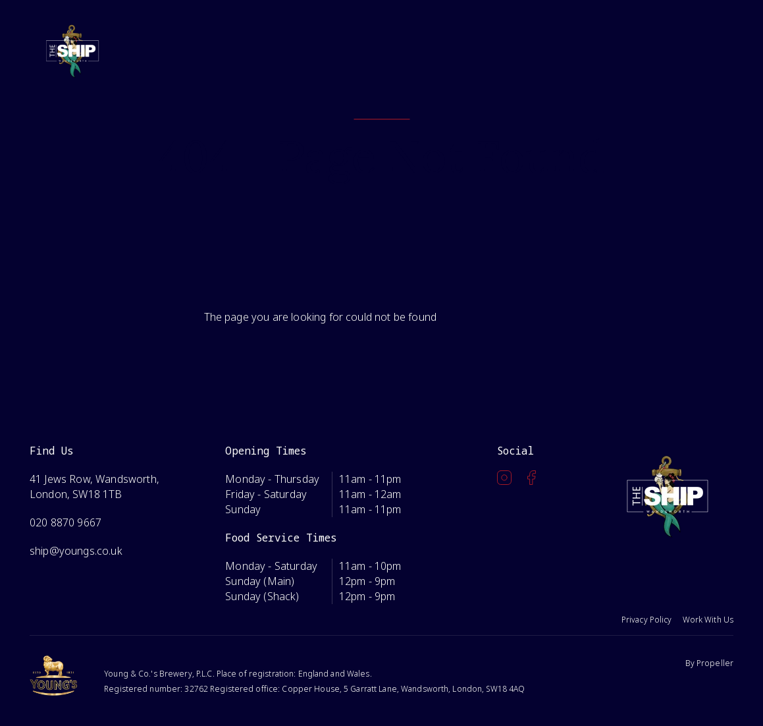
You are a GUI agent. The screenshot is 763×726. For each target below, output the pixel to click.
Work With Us (708, 619)
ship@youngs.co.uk (76, 551)
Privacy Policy (646, 619)
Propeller (715, 663)
